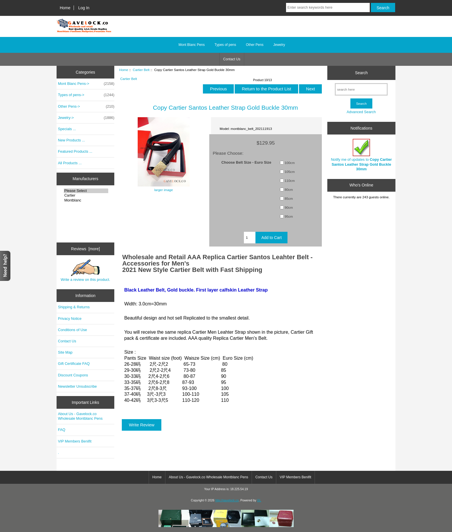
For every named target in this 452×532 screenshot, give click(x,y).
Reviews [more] (85, 249)
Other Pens (255, 45)
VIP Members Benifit (74, 441)
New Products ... (71, 140)
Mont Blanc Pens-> (86, 83)
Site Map (65, 352)
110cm (290, 180)
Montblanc (86, 200)
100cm (290, 163)
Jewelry (279, 45)
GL (259, 500)
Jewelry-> (86, 117)
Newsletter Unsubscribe (77, 386)
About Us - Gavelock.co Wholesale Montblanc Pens (80, 416)
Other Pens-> (86, 106)
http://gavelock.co (227, 500)
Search (361, 72)
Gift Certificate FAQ (74, 363)
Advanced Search (361, 112)
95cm (289, 216)
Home (65, 7)
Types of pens (225, 45)
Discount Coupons (73, 375)
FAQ (62, 430)
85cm (289, 198)
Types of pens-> (86, 95)
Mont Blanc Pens (192, 45)
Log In (83, 7)
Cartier (86, 195)
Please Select (86, 190)
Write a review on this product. (85, 270)
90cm (289, 207)
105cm (290, 171)
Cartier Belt (141, 70)
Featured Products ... (75, 151)
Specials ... (67, 129)
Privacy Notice (69, 318)
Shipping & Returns (74, 307)
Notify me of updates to (361, 155)
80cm (289, 189)
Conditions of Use (72, 330)
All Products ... (70, 163)
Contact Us (231, 59)
